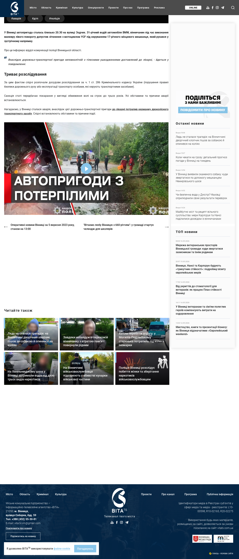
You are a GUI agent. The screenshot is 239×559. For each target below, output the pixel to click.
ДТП (37, 100)
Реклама (159, 7)
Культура (77, 7)
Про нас (128, 7)
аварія (17, 100)
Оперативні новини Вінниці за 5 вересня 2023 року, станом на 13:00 (43, 309)
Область (46, 7)
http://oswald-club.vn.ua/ (86, 348)
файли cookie (62, 548)
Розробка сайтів (226, 554)
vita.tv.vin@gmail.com (27, 523)
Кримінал (62, 7)
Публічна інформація (220, 494)
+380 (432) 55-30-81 (24, 519)
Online (193, 7)
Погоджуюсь (85, 548)
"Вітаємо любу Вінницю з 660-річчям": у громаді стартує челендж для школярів (119, 309)
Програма (143, 7)
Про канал (167, 494)
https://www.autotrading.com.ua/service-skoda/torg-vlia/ (203, 55)
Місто (33, 7)
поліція (57, 100)
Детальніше (203, 138)
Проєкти (113, 7)
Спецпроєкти (96, 7)
